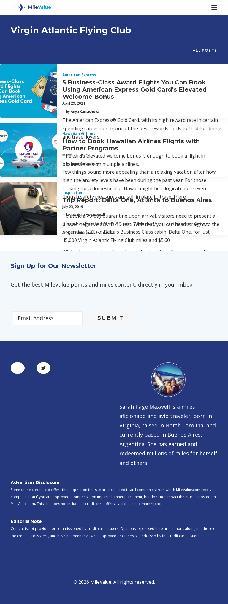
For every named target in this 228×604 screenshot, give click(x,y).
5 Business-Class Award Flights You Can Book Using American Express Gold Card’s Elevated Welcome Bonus (134, 89)
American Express (79, 74)
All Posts (205, 50)
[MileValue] (31, 7)
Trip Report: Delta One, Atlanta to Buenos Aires (137, 200)
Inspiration (72, 192)
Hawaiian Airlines (78, 133)
